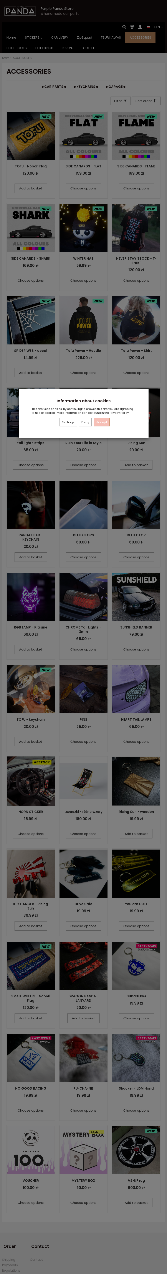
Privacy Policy (119, 413)
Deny (85, 422)
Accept (101, 422)
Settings (68, 422)
